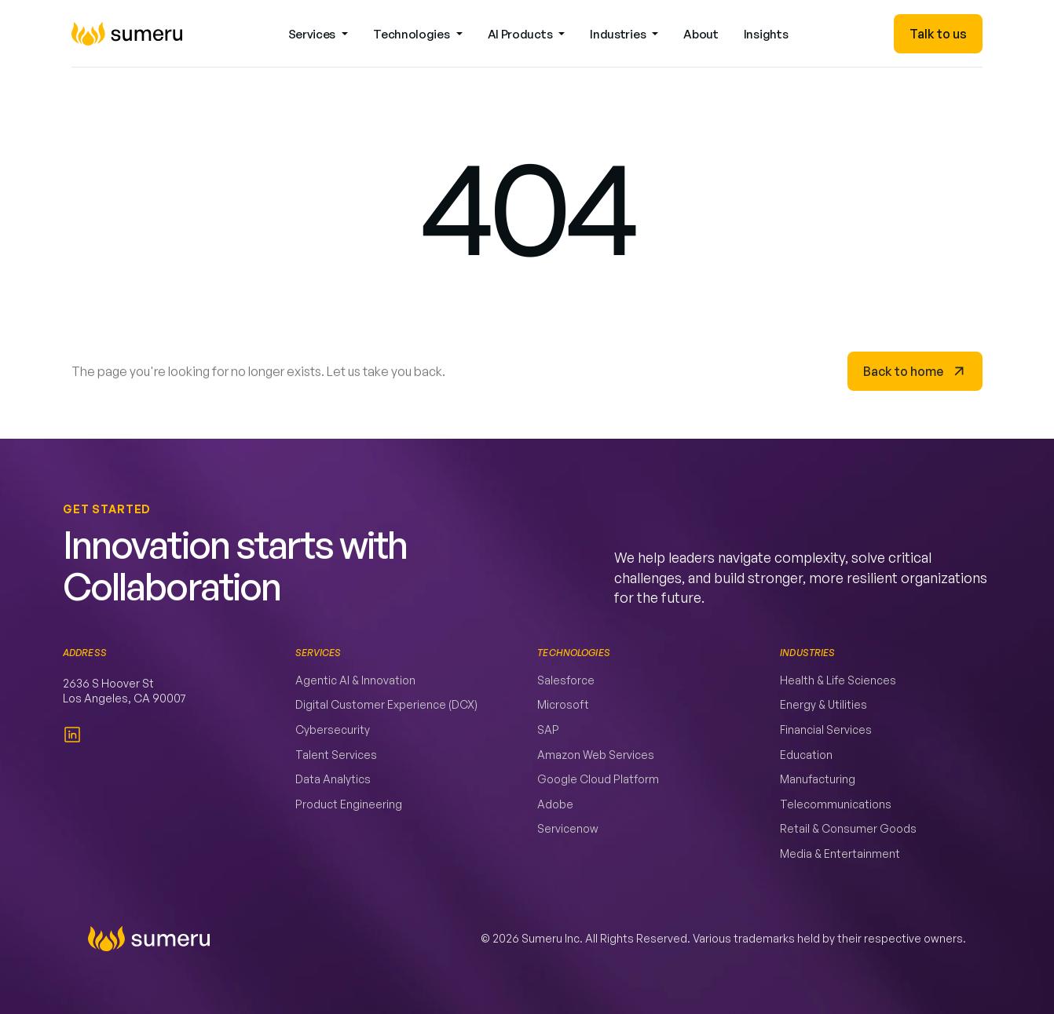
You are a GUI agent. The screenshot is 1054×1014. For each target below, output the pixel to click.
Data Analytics (333, 779)
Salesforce (566, 680)
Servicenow (567, 828)
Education (806, 754)
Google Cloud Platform (598, 779)
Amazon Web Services (595, 754)
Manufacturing (817, 779)
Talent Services (336, 754)
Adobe (555, 804)
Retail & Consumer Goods (848, 828)
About (701, 34)
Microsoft (563, 704)
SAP (548, 729)
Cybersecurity (332, 729)
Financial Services (826, 729)
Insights (766, 34)
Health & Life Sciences (838, 680)
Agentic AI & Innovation (355, 680)
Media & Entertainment (840, 853)
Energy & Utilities (823, 704)
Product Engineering (348, 804)
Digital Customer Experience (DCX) (386, 704)
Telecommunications (835, 804)
